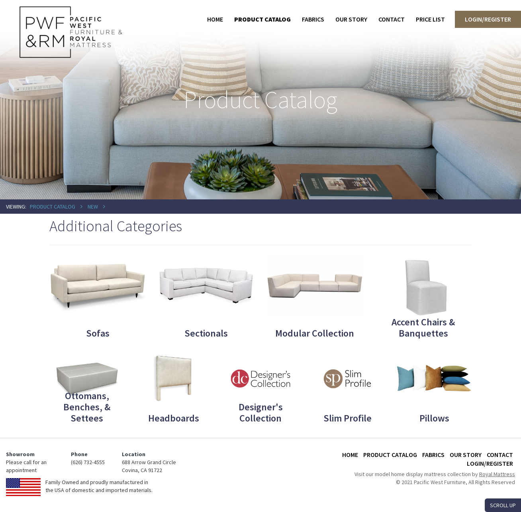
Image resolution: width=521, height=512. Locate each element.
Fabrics (313, 19)
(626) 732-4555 (88, 462)
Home (215, 19)
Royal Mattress (497, 474)
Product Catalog (262, 19)
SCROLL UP (503, 505)
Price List (430, 19)
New (93, 206)
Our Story (351, 19)
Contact (391, 19)
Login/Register (488, 19)
